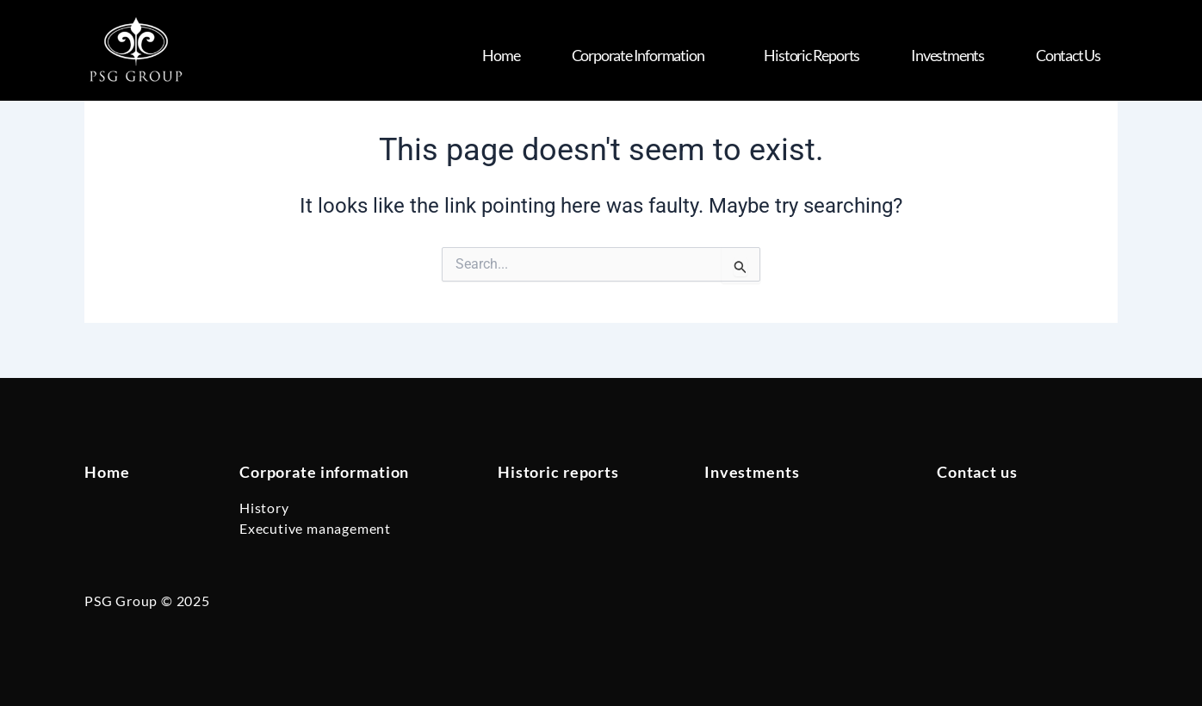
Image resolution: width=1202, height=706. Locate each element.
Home (500, 55)
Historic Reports (811, 55)
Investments (947, 55)
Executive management (315, 528)
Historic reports (558, 471)
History (264, 507)
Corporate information (324, 471)
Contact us (1068, 55)
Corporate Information (642, 55)
